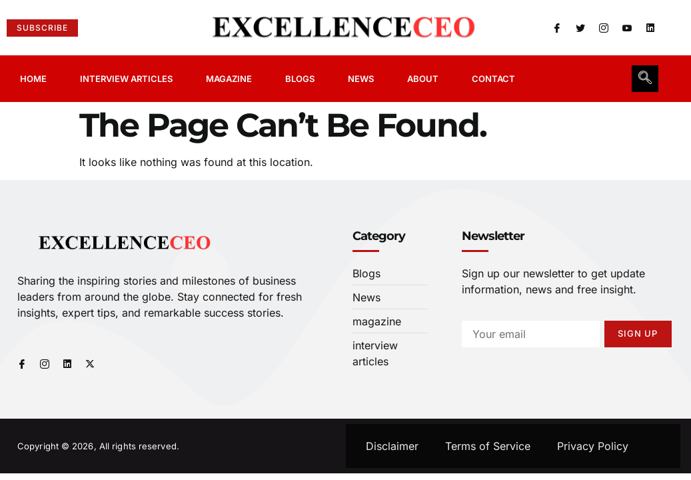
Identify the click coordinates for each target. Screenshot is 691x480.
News (361, 78)
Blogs (300, 78)
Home (33, 78)
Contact (493, 78)
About (422, 78)
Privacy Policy (592, 446)
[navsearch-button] (645, 78)
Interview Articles (126, 78)
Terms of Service (487, 446)
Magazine (229, 78)
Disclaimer (392, 446)
